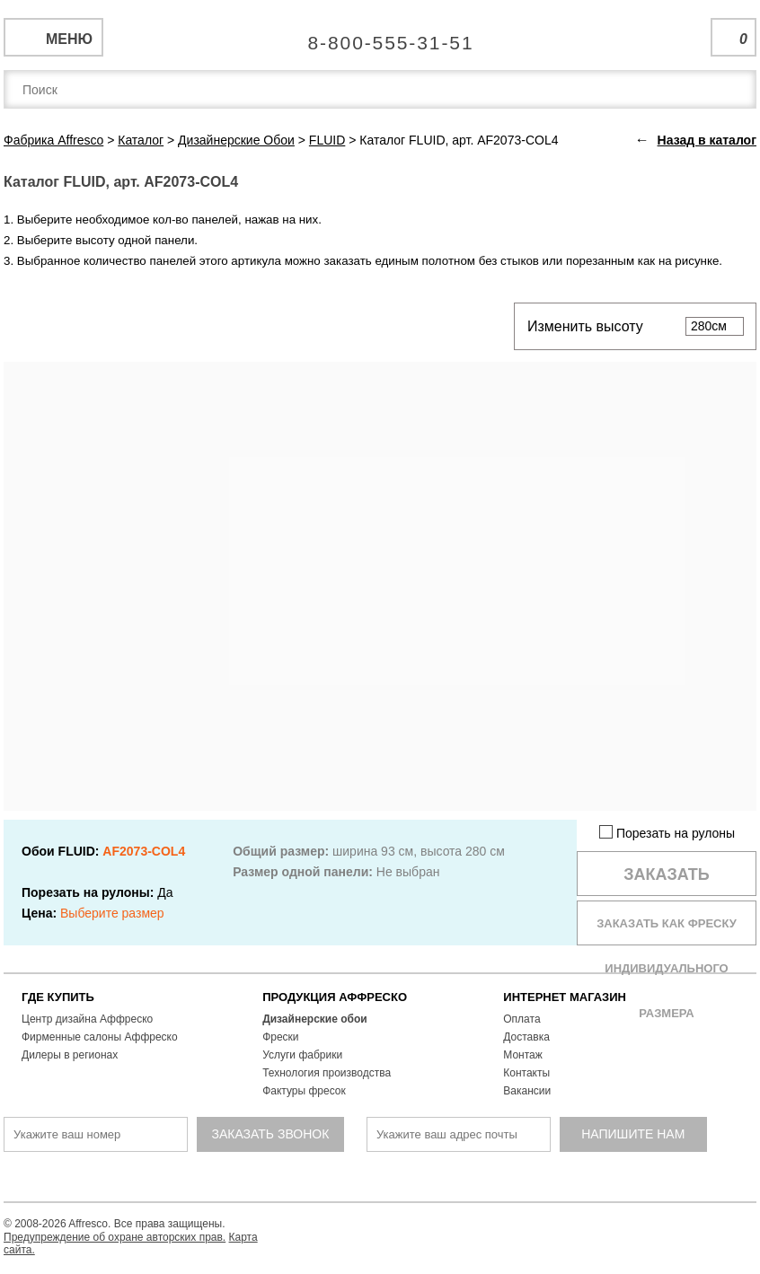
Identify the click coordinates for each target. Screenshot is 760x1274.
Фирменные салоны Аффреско (100, 1037)
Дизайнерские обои (314, 1019)
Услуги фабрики (302, 1055)
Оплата (521, 1019)
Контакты (526, 1073)
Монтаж (523, 1055)
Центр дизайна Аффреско (87, 1019)
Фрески (280, 1037)
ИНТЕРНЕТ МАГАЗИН (564, 997)
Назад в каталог (707, 140)
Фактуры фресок (304, 1091)
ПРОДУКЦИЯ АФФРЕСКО (334, 997)
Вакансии (527, 1091)
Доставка (526, 1037)
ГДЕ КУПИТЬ (58, 997)
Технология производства (326, 1073)
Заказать (666, 874)
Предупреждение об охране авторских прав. (114, 1237)
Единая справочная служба (380, 36)
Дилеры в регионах (70, 1055)
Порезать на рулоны (667, 832)
